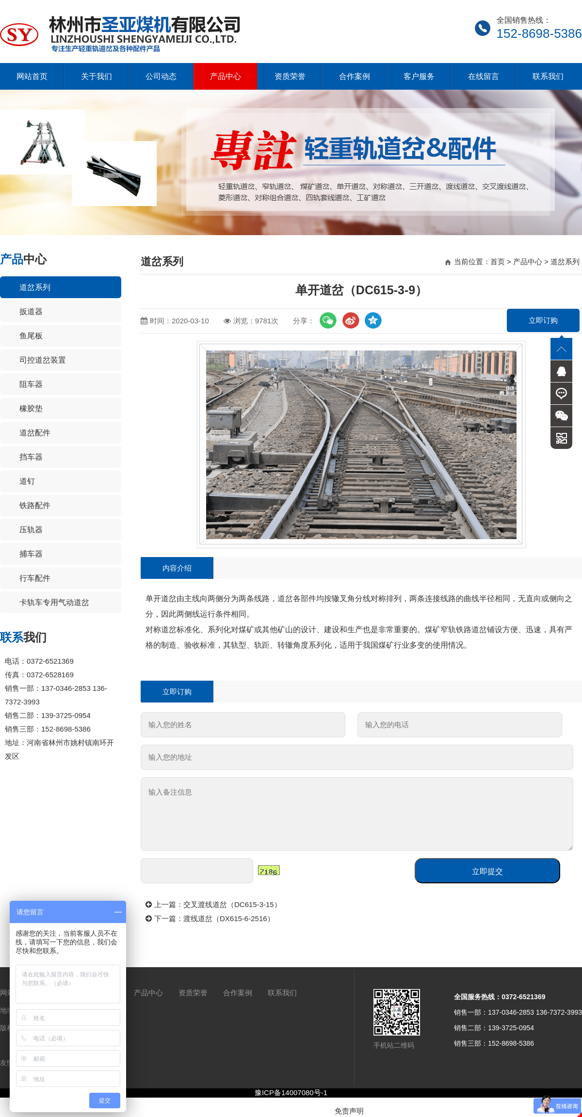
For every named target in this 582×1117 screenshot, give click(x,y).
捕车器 (31, 554)
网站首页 (32, 76)
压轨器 (31, 530)
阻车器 (31, 384)
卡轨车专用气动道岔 (54, 602)
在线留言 (483, 76)
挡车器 (31, 457)
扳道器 (31, 311)
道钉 (27, 481)
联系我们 (548, 76)
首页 (497, 261)
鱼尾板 (31, 336)
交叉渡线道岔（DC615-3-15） (232, 904)
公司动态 (161, 76)
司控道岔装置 (42, 360)
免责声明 (349, 1111)
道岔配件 (34, 433)
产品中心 (225, 76)
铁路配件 (34, 505)
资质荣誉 (290, 76)
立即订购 (543, 320)
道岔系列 (34, 287)
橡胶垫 (31, 408)
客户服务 (419, 76)
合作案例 (354, 76)
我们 (23, 637)
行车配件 (34, 578)
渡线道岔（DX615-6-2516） (229, 918)
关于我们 (96, 76)
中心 (23, 259)
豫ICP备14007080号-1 (291, 1092)
